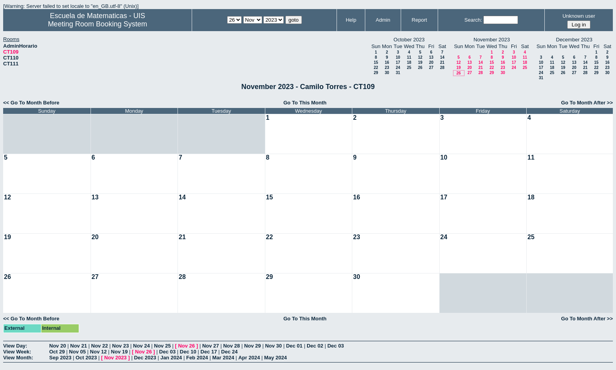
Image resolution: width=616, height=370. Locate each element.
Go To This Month (305, 103)
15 (376, 62)
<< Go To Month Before (31, 103)
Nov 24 (141, 346)
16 (387, 62)
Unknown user (578, 16)
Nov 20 (57, 346)
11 (409, 57)
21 (442, 62)
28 (442, 67)
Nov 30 (273, 346)
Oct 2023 (86, 358)
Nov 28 (231, 346)
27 (431, 67)
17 (398, 62)
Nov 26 (186, 346)
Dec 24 (229, 352)
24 (398, 67)
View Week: (17, 352)
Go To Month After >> (587, 103)
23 (387, 67)
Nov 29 (252, 346)
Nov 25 (162, 346)
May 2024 (275, 358)
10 (398, 57)
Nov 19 (119, 352)
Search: (473, 20)
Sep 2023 (60, 358)
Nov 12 (98, 352)
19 (420, 62)
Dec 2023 (145, 358)
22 (376, 67)
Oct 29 (57, 352)
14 (442, 57)
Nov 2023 (115, 358)
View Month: (18, 358)
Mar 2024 (223, 358)
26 (420, 67)
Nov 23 (120, 346)
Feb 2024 (197, 358)
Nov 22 (99, 346)
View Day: (15, 346)
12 (420, 57)
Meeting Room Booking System (97, 24)
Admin (383, 20)
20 (431, 62)
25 (409, 67)
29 (376, 73)
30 (387, 73)
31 (398, 73)
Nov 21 (78, 346)
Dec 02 (315, 346)
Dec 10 (188, 352)
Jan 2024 (171, 358)
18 (409, 62)
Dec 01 (294, 346)
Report (419, 20)
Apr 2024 (249, 358)
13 (431, 57)
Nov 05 (77, 352)
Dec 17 (208, 352)
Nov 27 (210, 346)
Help (351, 20)
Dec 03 (335, 346)
